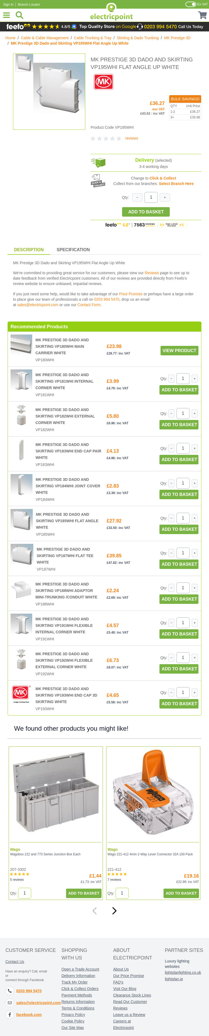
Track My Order (74, 982)
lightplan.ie (174, 979)
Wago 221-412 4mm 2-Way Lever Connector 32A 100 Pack (149, 854)
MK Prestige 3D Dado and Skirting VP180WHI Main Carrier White (62, 346)
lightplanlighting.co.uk (183, 972)
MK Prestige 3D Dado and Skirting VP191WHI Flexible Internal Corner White (64, 625)
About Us (121, 969)
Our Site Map (72, 1027)
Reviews (152, 273)
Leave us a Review (129, 1014)
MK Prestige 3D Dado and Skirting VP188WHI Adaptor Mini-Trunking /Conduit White (66, 590)
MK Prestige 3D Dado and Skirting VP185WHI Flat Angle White (67, 520)
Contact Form (88, 305)
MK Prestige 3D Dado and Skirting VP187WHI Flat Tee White (65, 555)
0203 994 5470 (106, 299)
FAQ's (118, 982)
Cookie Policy (72, 1021)
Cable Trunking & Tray (93, 38)
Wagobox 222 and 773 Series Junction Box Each (45, 854)
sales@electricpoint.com (37, 305)
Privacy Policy (73, 1014)
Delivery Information (78, 975)
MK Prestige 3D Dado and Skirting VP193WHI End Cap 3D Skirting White (66, 695)
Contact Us (14, 961)
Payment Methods (76, 995)
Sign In (8, 4)
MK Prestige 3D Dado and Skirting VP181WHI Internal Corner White (64, 381)
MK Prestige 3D (177, 38)
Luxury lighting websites (177, 963)
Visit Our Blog (124, 988)
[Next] (114, 910)
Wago (15, 849)
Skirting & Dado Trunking (138, 38)
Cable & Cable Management (44, 38)
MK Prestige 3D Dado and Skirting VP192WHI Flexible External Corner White (64, 660)
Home (10, 38)
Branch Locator (29, 4)
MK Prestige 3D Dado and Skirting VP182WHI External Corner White (65, 416)
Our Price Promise (128, 975)
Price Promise (130, 294)
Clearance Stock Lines (132, 995)
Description (29, 249)
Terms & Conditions (77, 1008)
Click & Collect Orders (80, 988)
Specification (73, 249)
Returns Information (78, 1001)
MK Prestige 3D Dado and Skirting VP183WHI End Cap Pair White (68, 451)
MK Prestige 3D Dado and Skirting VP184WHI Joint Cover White (68, 486)
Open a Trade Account (80, 969)
